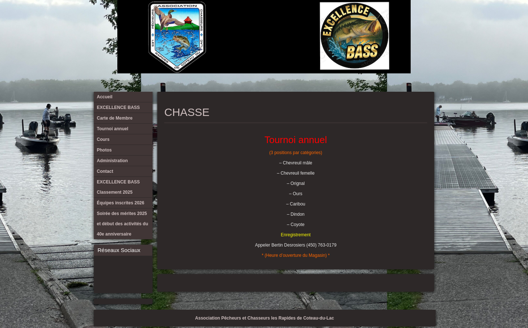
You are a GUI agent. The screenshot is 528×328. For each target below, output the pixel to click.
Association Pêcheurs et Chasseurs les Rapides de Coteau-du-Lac (264, 318)
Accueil (305, 18)
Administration (378, 18)
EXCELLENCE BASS (317, 18)
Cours (353, 18)
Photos (366, 18)
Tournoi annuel (341, 18)
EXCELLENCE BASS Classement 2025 (402, 18)
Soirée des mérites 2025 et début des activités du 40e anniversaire (426, 18)
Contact (390, 18)
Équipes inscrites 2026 (414, 18)
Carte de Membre (329, 18)
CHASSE (186, 112)
